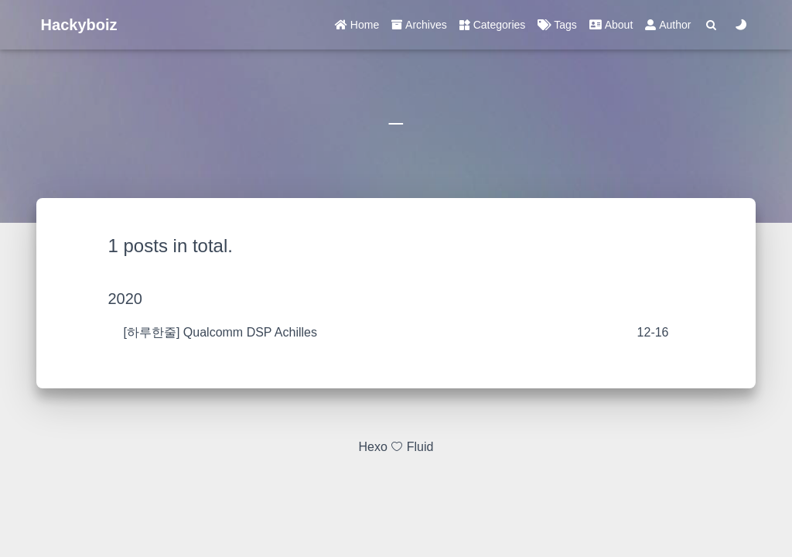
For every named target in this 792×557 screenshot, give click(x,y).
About (611, 25)
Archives (419, 25)
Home (357, 25)
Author (668, 25)
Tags (557, 25)
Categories (492, 25)
